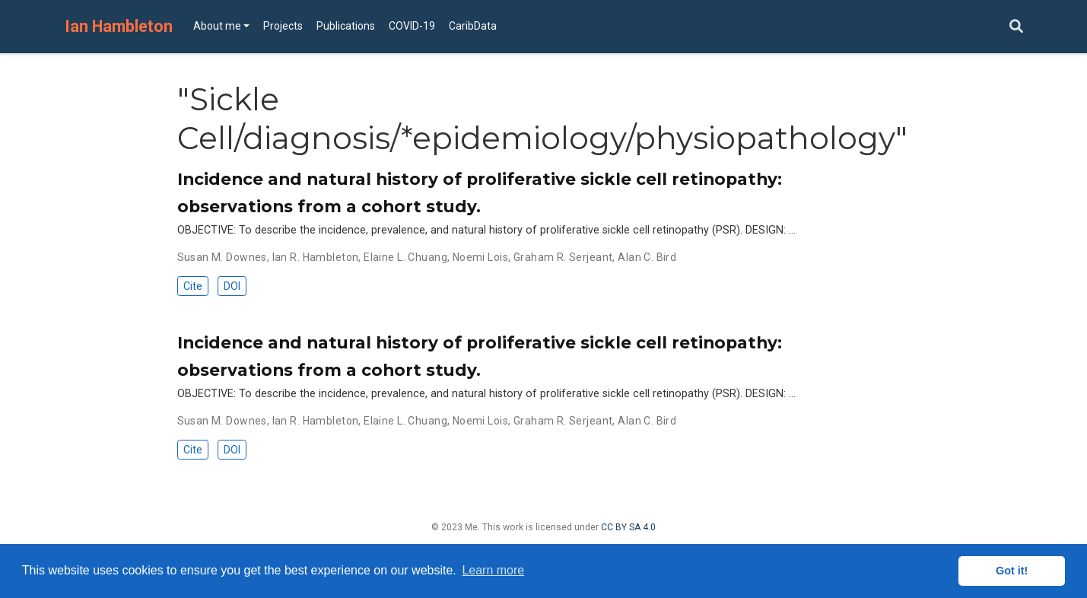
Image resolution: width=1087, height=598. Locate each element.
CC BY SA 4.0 (628, 527)
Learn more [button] (493, 570)
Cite (192, 286)
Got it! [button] (1012, 571)
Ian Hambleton (119, 26)
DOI (232, 286)
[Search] (1016, 27)
